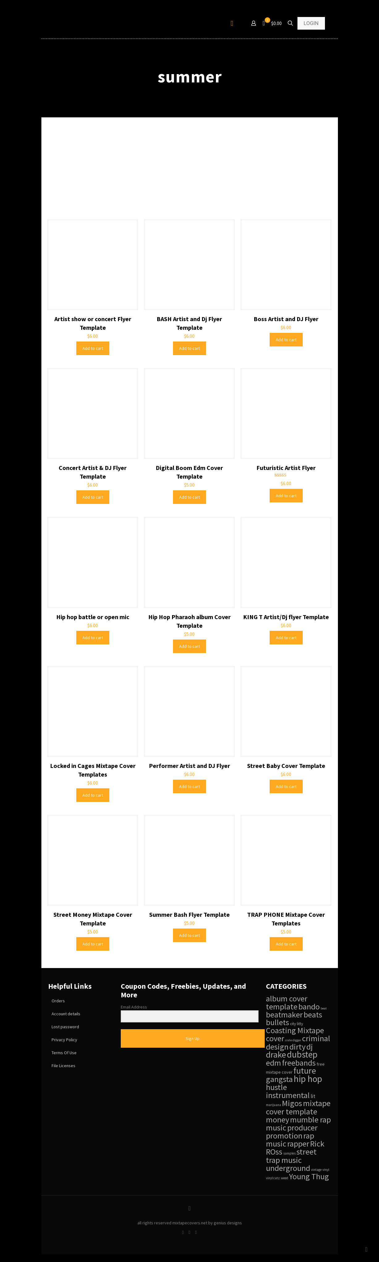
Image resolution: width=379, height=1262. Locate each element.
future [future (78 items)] (304, 1070)
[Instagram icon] (196, 1232)
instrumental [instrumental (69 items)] (288, 1095)
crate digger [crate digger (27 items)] (293, 1040)
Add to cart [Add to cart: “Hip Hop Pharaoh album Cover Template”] (189, 646)
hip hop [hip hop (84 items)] (308, 1078)
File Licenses (63, 1065)
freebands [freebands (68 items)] (299, 1063)
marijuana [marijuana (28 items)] (273, 1105)
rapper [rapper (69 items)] (298, 1143)
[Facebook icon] (183, 1232)
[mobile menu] (232, 23)
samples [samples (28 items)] (289, 1153)
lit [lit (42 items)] (313, 1096)
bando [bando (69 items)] (309, 1006)
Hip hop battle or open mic (92, 617)
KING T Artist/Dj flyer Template (286, 617)
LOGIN (311, 23)
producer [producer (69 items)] (302, 1127)
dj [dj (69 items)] (309, 1047)
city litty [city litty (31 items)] (296, 1023)
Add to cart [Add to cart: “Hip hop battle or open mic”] (92, 637)
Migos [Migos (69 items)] (292, 1103)
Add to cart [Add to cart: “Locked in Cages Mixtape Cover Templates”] (92, 795)
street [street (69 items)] (307, 1152)
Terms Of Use (64, 1052)
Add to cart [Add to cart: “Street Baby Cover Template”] (286, 786)
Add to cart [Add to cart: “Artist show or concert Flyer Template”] (92, 348)
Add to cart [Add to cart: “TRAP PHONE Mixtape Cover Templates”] (286, 944)
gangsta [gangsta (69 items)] (279, 1079)
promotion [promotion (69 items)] (284, 1135)
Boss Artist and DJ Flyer (286, 319)
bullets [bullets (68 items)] (277, 1022)
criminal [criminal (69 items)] (316, 1038)
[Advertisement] (189, 173)
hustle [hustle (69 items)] (276, 1087)
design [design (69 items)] (277, 1047)
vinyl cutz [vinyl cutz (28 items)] (273, 1178)
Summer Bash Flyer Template (189, 914)
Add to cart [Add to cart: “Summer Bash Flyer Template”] (189, 935)
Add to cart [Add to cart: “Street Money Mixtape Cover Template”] (92, 944)
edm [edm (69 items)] (273, 1063)
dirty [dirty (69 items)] (297, 1047)
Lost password (65, 1026)
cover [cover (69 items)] (275, 1038)
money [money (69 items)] (277, 1119)
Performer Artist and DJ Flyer (189, 765)
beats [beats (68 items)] (313, 1015)
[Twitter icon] (189, 1232)
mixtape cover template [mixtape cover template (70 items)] (298, 1107)
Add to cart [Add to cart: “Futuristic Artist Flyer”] (286, 495)
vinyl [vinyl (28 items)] (325, 1170)
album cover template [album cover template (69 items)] (286, 1002)
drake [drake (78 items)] (276, 1054)
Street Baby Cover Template (286, 765)
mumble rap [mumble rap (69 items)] (310, 1119)
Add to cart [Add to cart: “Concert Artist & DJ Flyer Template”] (92, 497)
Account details (66, 1014)
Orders (58, 1001)
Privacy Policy (64, 1039)
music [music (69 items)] (276, 1127)
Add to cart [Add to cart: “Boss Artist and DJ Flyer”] (286, 339)
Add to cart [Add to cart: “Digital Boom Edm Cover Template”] (189, 497)
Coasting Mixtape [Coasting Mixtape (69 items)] (295, 1030)
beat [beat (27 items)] (324, 1008)
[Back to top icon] (189, 1208)
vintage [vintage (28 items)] (316, 1170)
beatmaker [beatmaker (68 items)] (284, 1015)
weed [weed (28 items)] (284, 1178)
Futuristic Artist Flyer (286, 468)
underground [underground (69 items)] (288, 1168)
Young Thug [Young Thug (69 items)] (309, 1176)
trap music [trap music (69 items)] (284, 1160)
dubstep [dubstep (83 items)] (302, 1054)
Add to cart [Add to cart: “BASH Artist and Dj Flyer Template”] (189, 348)
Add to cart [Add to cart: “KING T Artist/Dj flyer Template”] (286, 637)
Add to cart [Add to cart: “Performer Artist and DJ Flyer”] (189, 786)
